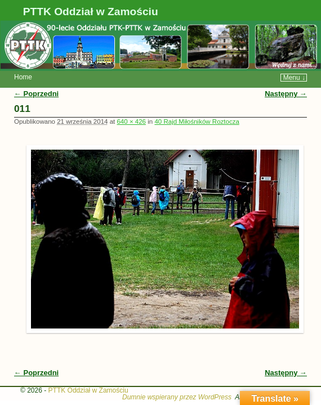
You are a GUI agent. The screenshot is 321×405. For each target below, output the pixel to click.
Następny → (286, 77)
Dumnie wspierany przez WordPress (176, 380)
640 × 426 (131, 104)
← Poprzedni (36, 77)
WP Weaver (283, 380)
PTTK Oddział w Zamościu (90, 11)
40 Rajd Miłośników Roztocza (196, 104)
